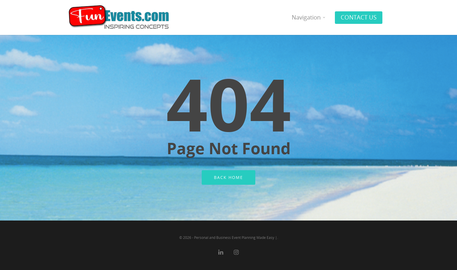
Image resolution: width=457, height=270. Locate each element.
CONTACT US (359, 17)
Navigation (309, 17)
